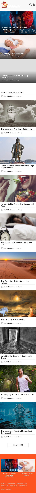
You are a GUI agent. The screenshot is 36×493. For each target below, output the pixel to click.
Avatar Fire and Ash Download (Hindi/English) (14, 29)
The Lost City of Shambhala (12, 319)
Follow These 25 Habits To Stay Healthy (15, 76)
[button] (30, 5)
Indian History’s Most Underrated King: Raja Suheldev (17, 166)
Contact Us (22, 486)
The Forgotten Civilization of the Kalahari (15, 282)
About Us (13, 486)
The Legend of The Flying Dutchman (16, 129)
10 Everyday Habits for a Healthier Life (17, 394)
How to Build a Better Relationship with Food (17, 205)
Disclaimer (5, 486)
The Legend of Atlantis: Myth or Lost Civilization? (16, 432)
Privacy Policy (22, 483)
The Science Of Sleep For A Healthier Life (16, 243)
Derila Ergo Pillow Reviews (13, 53)
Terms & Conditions (8, 483)
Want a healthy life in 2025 (12, 92)
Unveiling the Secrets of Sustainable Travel (16, 357)
